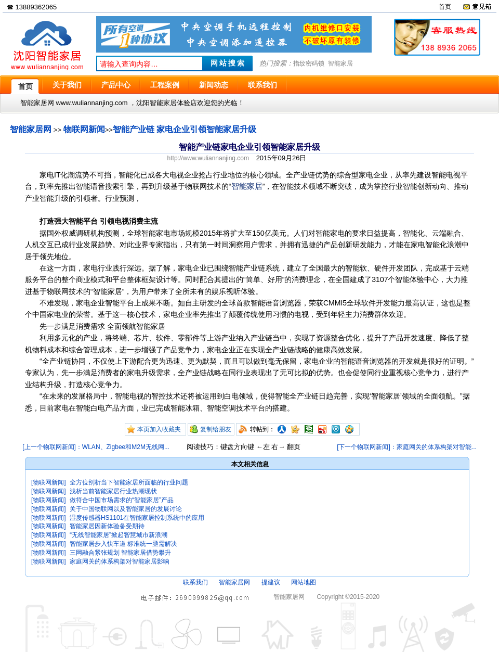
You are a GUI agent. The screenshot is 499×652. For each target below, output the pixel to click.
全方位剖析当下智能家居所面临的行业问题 (129, 482)
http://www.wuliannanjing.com (208, 158)
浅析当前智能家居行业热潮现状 (113, 491)
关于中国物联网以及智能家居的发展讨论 (126, 509)
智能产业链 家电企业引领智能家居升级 (184, 129)
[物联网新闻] (48, 482)
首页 (445, 6)
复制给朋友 (215, 429)
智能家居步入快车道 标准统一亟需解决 (123, 543)
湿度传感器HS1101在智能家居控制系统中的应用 (137, 517)
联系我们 (195, 582)
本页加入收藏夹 (159, 429)
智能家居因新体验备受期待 (107, 526)
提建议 (270, 582)
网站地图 (303, 582)
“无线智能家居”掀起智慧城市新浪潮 (118, 535)
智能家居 (340, 63)
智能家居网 (30, 129)
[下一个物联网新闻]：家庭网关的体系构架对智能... (407, 447)
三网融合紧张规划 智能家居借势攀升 (120, 552)
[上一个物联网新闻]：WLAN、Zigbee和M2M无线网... (95, 447)
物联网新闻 (84, 129)
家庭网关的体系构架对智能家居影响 (119, 561)
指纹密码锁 (308, 63)
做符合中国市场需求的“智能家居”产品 (122, 500)
